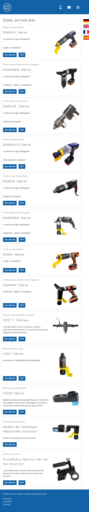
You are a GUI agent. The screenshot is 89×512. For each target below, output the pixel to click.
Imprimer (7, 498)
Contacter (7, 501)
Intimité (6, 504)
